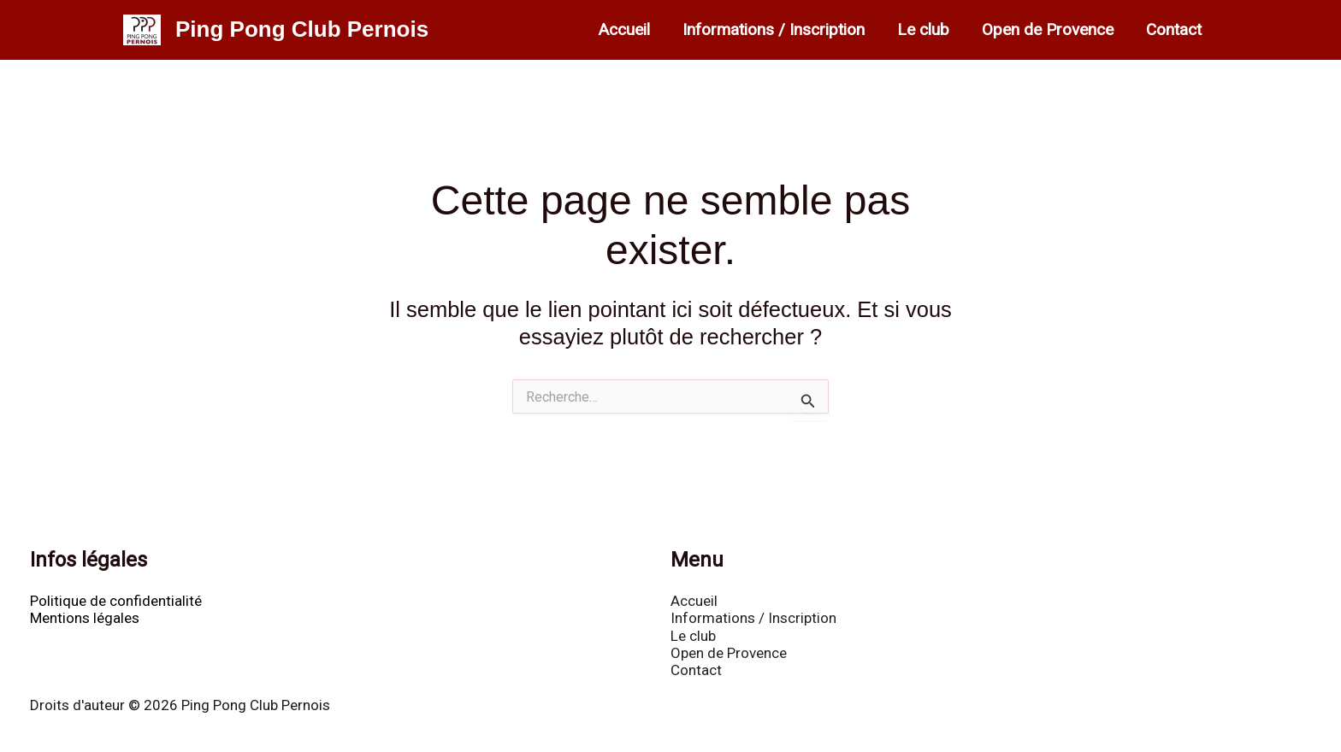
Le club (923, 29)
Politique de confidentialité (116, 600)
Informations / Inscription (773, 29)
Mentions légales (84, 617)
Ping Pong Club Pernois (301, 29)
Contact (1174, 29)
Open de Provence (1048, 29)
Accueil (624, 29)
